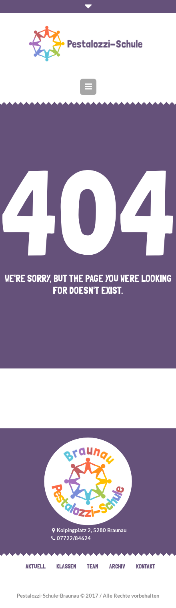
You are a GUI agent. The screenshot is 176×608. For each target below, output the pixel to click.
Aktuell (36, 566)
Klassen (66, 566)
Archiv (117, 566)
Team (92, 566)
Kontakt (145, 566)
